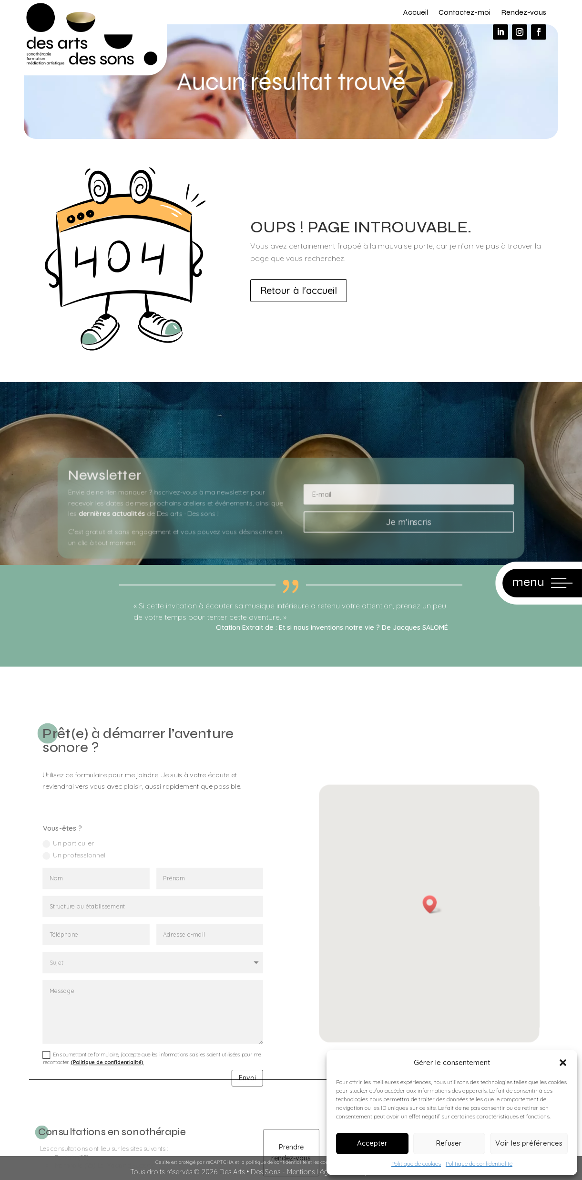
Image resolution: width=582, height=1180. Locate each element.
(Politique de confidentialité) (113, 1087)
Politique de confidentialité (479, 1163)
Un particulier (80, 899)
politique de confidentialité (276, 1162)
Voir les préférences (528, 1143)
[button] (563, 1062)
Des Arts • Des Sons (249, 1172)
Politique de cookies (416, 1163)
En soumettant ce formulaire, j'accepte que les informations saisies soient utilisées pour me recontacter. (151, 1083)
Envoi (234, 1100)
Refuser (449, 1143)
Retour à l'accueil (298, 290)
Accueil (415, 12)
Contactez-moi (464, 12)
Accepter (372, 1143)
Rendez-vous (523, 12)
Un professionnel (85, 909)
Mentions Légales (313, 1172)
